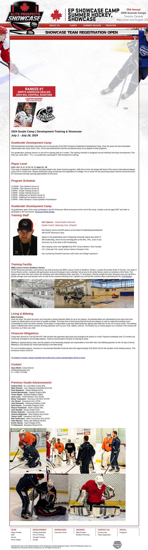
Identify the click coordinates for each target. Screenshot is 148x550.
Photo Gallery (16, 540)
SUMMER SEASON (92, 25)
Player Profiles (16, 532)
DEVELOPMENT (40, 530)
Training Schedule (39, 532)
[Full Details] (127, 276)
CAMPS (73, 25)
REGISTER (111, 25)
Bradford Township (83, 535)
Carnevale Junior (61, 532)
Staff (12, 535)
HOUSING (80, 530)
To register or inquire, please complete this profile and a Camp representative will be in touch (48, 358)
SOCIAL (123, 530)
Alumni (13, 537)
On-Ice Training (38, 535)
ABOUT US (54, 25)
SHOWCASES (60, 530)
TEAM (13, 530)
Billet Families (81, 532)
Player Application (104, 535)
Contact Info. (102, 532)
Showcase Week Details (44, 212)
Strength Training (39, 537)
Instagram (123, 532)
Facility (35, 540)
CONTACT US (104, 530)
